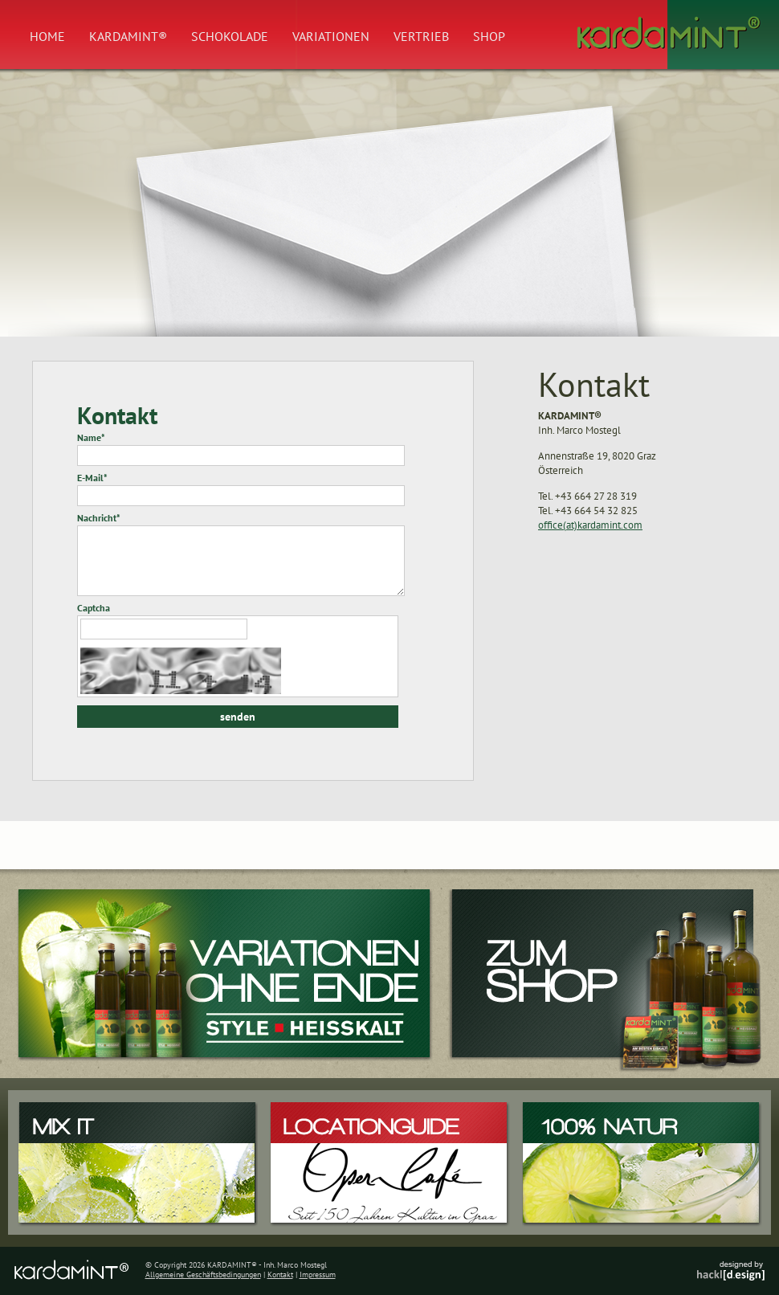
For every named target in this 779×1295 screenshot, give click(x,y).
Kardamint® (128, 36)
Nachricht (98, 518)
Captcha (93, 608)
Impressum (318, 1274)
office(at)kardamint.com (590, 525)
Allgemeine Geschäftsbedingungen (203, 1274)
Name (91, 437)
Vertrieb (421, 36)
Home (47, 36)
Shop (489, 36)
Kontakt (280, 1274)
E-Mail (92, 478)
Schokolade (229, 36)
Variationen (330, 36)
